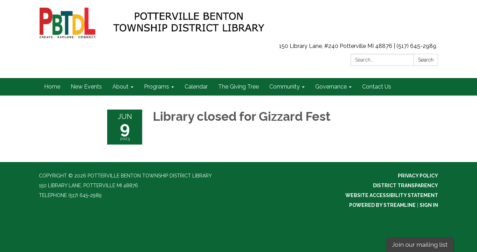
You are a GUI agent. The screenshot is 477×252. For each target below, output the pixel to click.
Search (426, 60)
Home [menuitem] (52, 86)
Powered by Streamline (382, 205)
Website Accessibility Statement (391, 195)
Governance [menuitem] (331, 86)
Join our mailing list (420, 244)
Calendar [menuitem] (196, 86)
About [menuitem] (120, 86)
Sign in (429, 205)
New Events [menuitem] (86, 86)
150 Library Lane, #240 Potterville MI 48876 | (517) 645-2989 (357, 46)
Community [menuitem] (284, 86)
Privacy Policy (418, 175)
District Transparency (405, 185)
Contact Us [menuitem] (376, 86)
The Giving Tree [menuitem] (238, 86)
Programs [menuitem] (156, 86)
